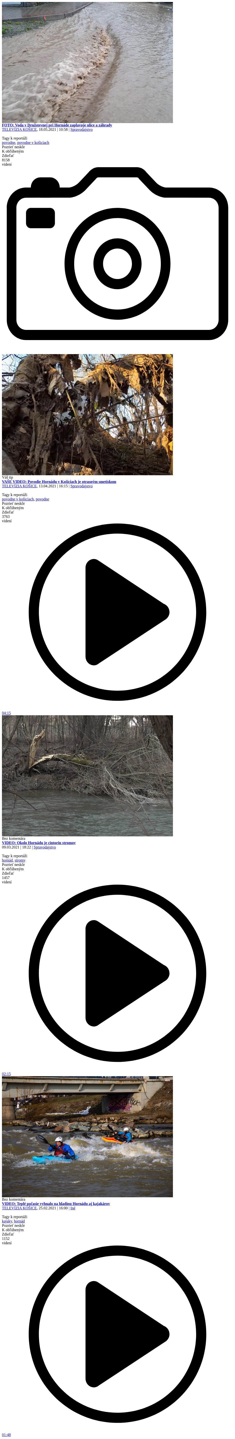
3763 (7, 518)
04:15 (117, 711)
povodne (8, 142)
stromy (20, 860)
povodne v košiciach (33, 142)
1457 (7, 880)
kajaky (7, 1221)
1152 (7, 1241)
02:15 (117, 1072)
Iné (72, 1208)
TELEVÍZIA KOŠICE (19, 129)
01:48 (117, 1433)
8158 (7, 162)
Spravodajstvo (81, 129)
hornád (7, 860)
